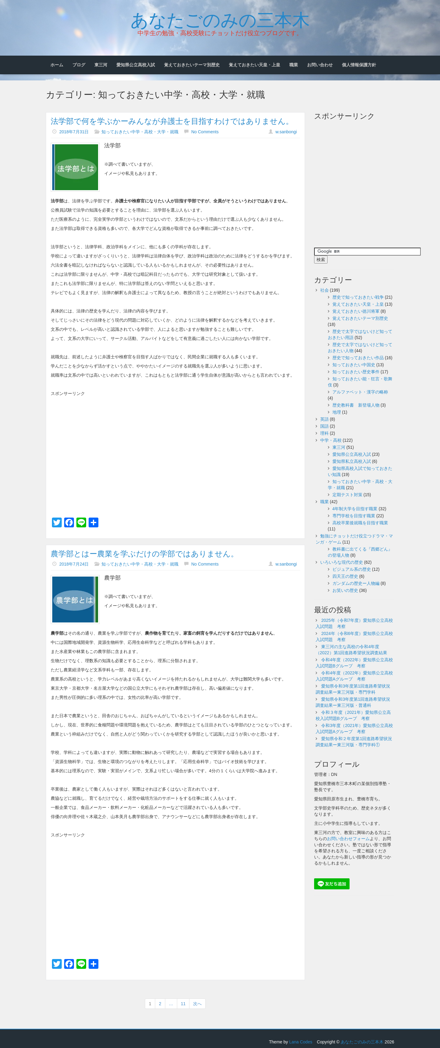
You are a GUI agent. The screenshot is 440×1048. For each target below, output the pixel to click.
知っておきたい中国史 (353, 364)
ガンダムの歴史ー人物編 (356, 583)
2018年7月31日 (74, 131)
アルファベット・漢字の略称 (360, 391)
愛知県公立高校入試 (135, 64)
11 (183, 1003)
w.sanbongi (286, 131)
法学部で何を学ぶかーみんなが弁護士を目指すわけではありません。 (172, 121)
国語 (324, 426)
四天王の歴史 (345, 576)
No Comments (204, 131)
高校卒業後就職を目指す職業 (360, 522)
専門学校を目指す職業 (353, 515)
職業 (293, 64)
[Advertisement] (175, 442)
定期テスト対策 (347, 494)
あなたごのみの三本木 (220, 18)
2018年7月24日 (74, 564)
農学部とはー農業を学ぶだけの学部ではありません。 (144, 553)
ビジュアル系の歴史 (351, 569)
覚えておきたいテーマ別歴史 (192, 64)
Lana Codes (300, 1041)
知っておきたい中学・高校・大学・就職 (139, 131)
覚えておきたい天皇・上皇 (254, 64)
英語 (324, 419)
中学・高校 (331, 440)
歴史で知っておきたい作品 (358, 357)
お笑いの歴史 (345, 590)
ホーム (56, 64)
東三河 (100, 64)
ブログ (78, 64)
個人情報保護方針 (359, 64)
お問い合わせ (320, 64)
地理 (336, 412)
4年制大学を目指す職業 (355, 508)
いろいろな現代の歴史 (341, 562)
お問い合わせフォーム (348, 838)
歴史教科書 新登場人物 (356, 405)
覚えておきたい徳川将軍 (356, 311)
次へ (197, 1003)
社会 (324, 290)
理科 (324, 433)
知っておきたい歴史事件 (356, 371)
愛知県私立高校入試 (351, 461)
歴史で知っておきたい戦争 (358, 297)
